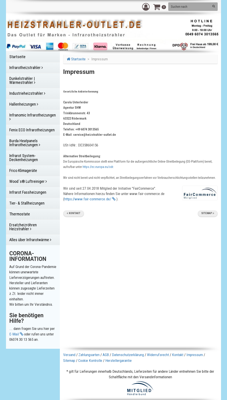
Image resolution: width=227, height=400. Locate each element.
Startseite (76, 59)
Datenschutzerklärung (128, 355)
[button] (146, 6)
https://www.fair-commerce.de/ (89, 199)
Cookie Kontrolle (90, 360)
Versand (69, 355)
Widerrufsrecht (158, 355)
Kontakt (73, 213)
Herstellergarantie (118, 360)
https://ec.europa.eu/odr (98, 167)
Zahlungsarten (89, 355)
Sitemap (207, 213)
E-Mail (16, 334)
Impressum (194, 355)
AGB (106, 355)
